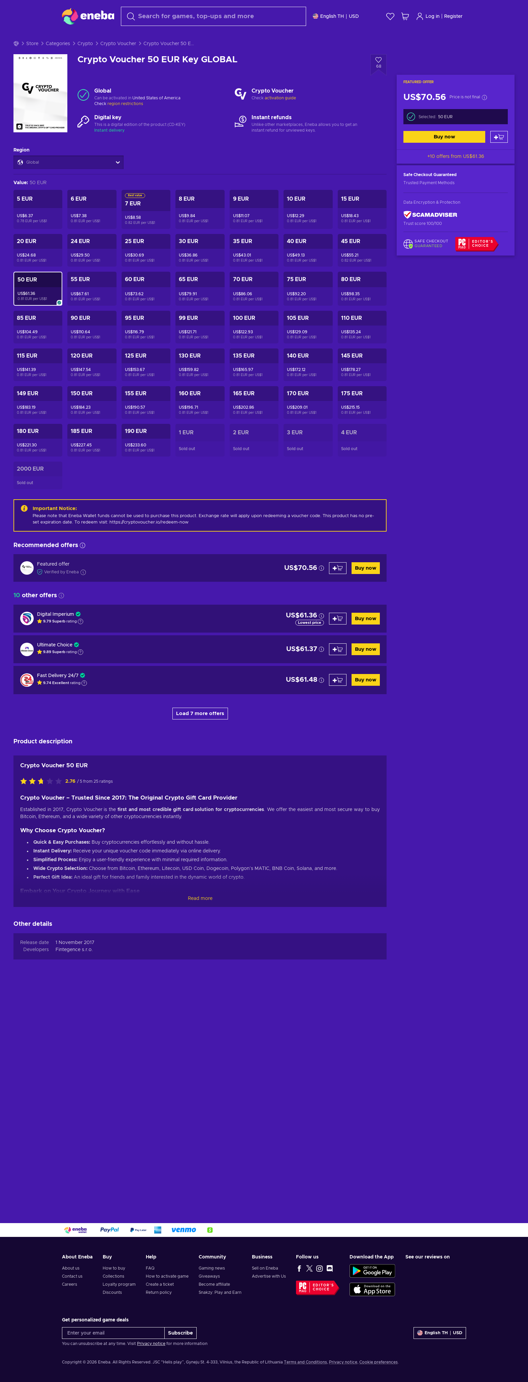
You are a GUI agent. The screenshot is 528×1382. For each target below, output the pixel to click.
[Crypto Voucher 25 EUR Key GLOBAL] (146, 267)
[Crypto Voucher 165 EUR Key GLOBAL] (254, 419)
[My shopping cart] (405, 16)
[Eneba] (88, 16)
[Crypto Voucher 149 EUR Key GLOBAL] (37, 419)
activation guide (280, 115)
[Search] (213, 16)
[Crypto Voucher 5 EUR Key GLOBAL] (37, 226)
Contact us (72, 1276)
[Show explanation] (80, 638)
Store (32, 60)
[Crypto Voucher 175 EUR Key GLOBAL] (362, 419)
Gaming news (212, 1268)
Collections (113, 1276)
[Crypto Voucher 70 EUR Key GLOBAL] (254, 306)
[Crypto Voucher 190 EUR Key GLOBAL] (146, 457)
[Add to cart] (499, 154)
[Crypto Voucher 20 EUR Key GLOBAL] (37, 267)
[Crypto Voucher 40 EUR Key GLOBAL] (308, 267)
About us (70, 1268)
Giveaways (209, 1276)
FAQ (150, 1268)
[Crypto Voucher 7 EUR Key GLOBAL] (146, 226)
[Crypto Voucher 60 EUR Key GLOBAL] (146, 306)
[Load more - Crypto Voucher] (240, 111)
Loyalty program (119, 1284)
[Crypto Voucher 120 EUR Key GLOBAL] (91, 381)
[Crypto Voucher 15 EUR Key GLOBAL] (362, 226)
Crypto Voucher (118, 60)
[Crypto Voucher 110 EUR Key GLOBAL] (362, 344)
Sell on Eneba (265, 1268)
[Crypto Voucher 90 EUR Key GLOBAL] (91, 344)
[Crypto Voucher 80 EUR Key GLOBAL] (362, 306)
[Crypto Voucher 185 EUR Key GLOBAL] (91, 457)
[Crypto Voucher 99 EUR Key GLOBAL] (199, 344)
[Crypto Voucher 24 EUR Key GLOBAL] (91, 267)
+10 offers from (455, 173)
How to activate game (167, 1276)
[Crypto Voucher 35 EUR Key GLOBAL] (254, 267)
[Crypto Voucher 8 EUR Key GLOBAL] (199, 226)
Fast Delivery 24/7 (57, 692)
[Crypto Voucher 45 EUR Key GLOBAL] (362, 267)
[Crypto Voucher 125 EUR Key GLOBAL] (146, 381)
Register (453, 16)
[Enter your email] (113, 1333)
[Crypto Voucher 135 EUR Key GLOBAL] (254, 381)
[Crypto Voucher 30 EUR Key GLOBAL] (199, 267)
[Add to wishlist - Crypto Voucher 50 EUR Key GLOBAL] (378, 82)
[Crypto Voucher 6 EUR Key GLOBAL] (91, 226)
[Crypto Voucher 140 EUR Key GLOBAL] (308, 381)
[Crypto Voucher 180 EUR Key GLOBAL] (37, 457)
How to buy (114, 1268)
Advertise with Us (269, 1276)
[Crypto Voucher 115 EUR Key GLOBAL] (37, 381)
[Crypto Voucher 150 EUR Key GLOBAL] (91, 419)
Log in (427, 16)
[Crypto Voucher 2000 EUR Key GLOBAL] (37, 492)
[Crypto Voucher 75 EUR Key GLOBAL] (308, 306)
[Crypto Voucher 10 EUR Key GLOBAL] (308, 226)
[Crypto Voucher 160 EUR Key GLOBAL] (199, 419)
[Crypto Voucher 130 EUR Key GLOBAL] (199, 381)
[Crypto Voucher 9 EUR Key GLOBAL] (254, 226)
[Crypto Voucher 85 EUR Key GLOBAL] (37, 344)
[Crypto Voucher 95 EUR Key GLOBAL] (146, 344)
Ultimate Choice (54, 662)
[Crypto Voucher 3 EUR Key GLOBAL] (308, 457)
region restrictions (125, 121)
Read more (200, 915)
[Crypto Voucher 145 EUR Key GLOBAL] (362, 381)
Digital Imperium (55, 631)
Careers (69, 1284)
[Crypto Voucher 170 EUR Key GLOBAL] (308, 419)
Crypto (85, 60)
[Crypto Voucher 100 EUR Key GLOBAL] (254, 344)
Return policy (159, 1292)
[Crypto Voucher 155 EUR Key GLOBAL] (146, 419)
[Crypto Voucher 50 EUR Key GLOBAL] (38, 305)
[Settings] (335, 16)
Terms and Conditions (305, 1362)
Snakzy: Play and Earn (220, 1292)
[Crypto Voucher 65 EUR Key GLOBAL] (199, 306)
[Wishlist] (390, 16)
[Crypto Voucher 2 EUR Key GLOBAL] (254, 457)
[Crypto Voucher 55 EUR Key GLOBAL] (91, 306)
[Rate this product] (42, 799)
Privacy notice (151, 1344)
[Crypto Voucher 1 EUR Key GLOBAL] (199, 457)
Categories (58, 60)
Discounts (112, 1292)
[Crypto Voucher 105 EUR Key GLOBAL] (308, 344)
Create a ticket (160, 1284)
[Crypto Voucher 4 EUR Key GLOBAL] (362, 457)
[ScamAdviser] (430, 231)
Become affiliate (214, 1284)
